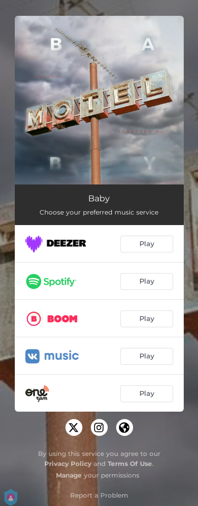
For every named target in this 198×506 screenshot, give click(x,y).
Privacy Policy (67, 464)
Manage (69, 475)
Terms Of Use (130, 464)
